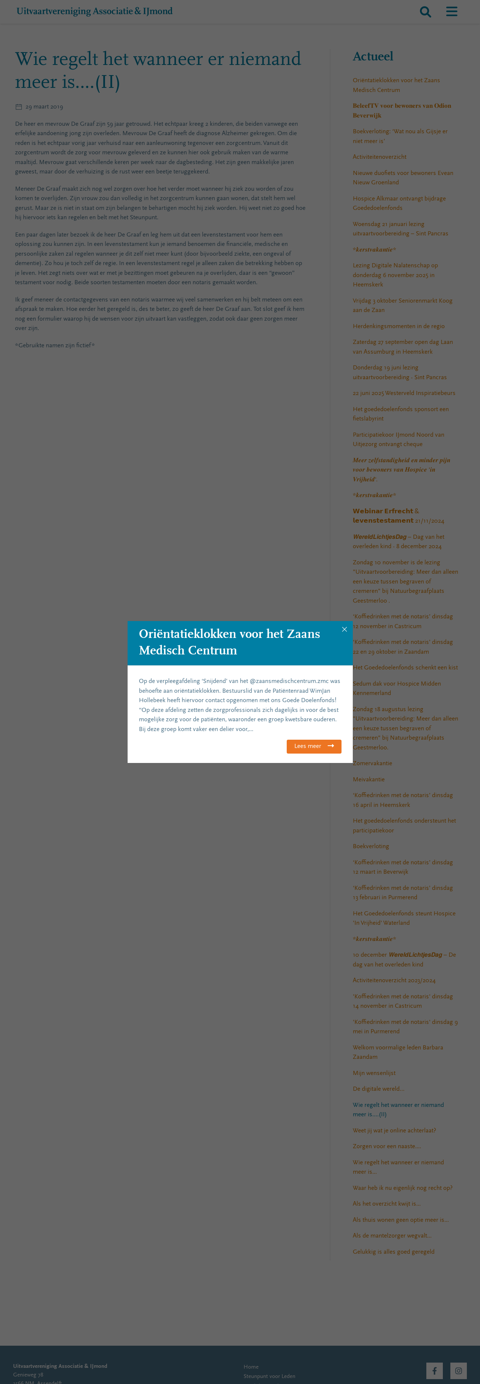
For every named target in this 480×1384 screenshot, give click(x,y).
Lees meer (307, 746)
